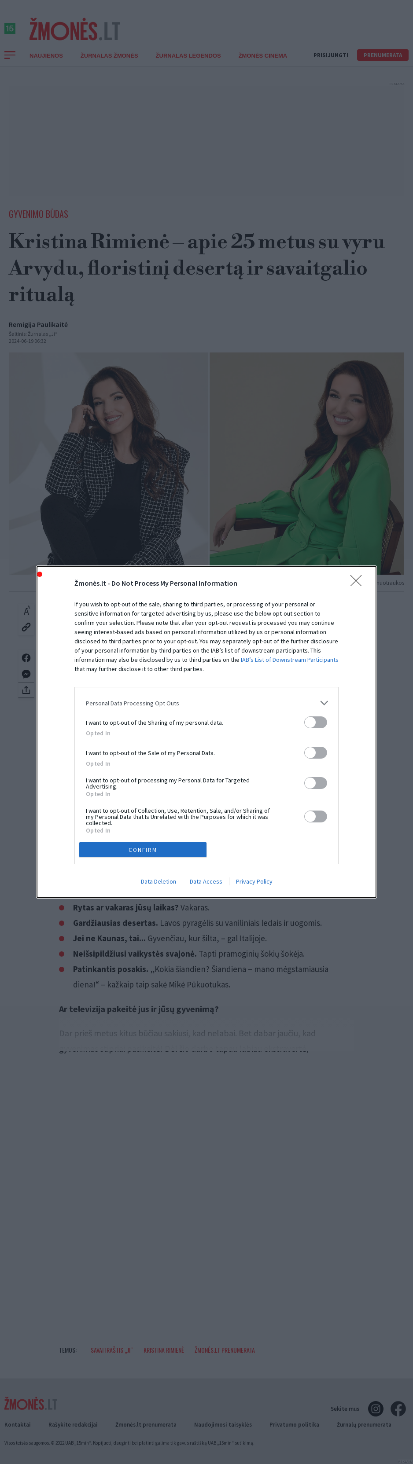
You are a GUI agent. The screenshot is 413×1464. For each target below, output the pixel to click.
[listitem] (206, 703)
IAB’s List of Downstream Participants (290, 660)
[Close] (358, 583)
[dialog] (206, 732)
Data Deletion (158, 881)
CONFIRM (143, 850)
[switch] (315, 722)
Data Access (206, 881)
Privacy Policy (254, 881)
